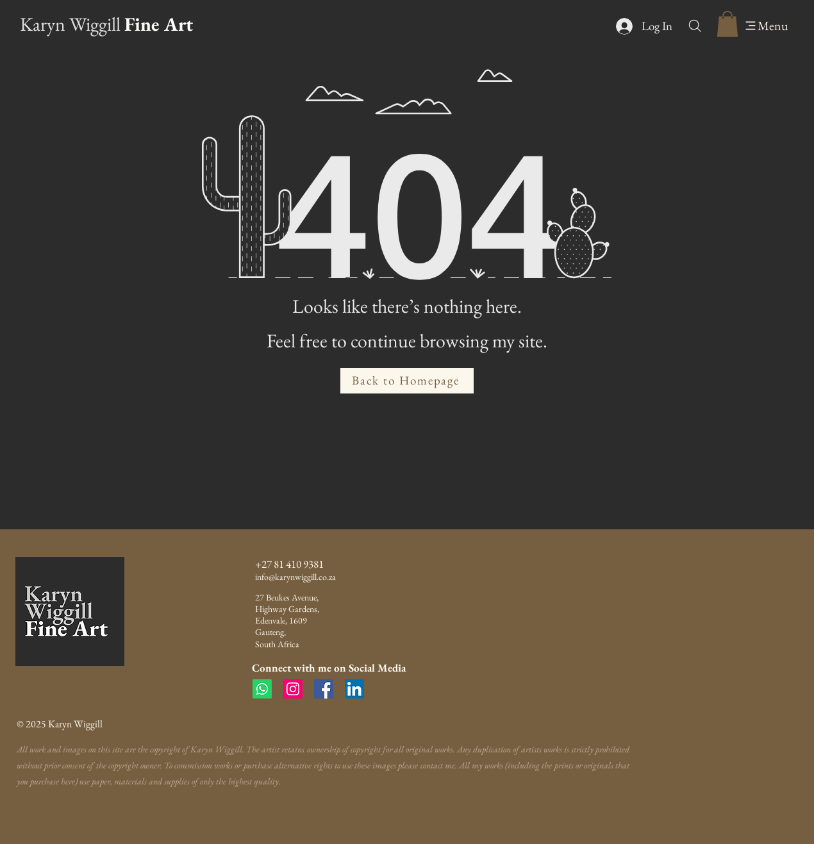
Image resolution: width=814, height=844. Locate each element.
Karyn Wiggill (70, 24)
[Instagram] (293, 689)
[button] (727, 24)
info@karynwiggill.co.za (295, 577)
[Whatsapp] (262, 689)
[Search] (694, 25)
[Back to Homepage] (407, 380)
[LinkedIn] (354, 689)
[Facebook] (323, 689)
